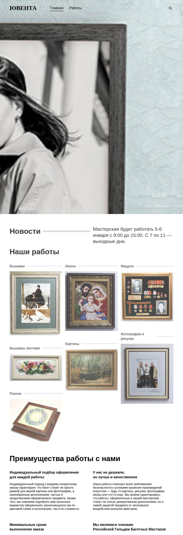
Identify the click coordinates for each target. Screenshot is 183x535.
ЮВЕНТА (23, 8)
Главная (56, 8)
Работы (75, 8)
